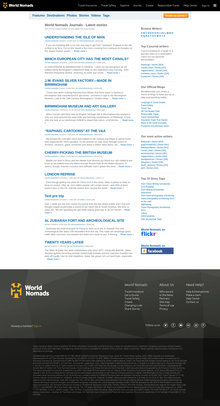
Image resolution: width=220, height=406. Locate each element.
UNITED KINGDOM (51, 41)
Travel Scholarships (150, 117)
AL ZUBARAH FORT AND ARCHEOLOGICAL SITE (84, 220)
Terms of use (167, 305)
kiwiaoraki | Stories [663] (152, 65)
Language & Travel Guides (153, 102)
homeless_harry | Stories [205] (155, 73)
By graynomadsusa (85, 41)
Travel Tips (146, 108)
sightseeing (146, 204)
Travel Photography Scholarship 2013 (155, 208)
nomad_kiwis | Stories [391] (153, 67)
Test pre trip (54, 196)
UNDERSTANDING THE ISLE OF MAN (75, 37)
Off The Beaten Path (150, 111)
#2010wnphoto (148, 216)
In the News (166, 295)
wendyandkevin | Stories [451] (154, 147)
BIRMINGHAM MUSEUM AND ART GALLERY (80, 106)
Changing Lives (133, 305)
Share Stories (132, 308)
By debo (81, 200)
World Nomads (18, 5)
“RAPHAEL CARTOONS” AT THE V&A (75, 131)
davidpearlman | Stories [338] (154, 159)
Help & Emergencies (197, 291)
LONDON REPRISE (60, 174)
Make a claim (193, 295)
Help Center (190, 5)
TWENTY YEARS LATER (64, 242)
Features (38, 15)
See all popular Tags (151, 219)
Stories (137, 5)
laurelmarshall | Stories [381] (154, 153)
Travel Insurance (87, 5)
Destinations (56, 15)
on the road (146, 201)
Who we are (166, 291)
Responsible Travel (168, 5)
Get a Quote (132, 295)
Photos (72, 15)
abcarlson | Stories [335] (152, 162)
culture (144, 213)
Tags (106, 15)
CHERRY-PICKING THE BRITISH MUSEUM (78, 152)
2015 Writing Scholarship (152, 190)
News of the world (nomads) (154, 123)
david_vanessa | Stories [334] (154, 165)
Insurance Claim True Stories (154, 120)
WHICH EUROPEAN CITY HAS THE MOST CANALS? (87, 59)
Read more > (80, 51)
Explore (124, 5)
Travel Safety (108, 5)
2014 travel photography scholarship (157, 195)
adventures (146, 192)
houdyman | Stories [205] (152, 76)
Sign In (206, 5)
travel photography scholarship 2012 (157, 198)
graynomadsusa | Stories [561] (155, 144)
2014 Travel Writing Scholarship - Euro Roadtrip (156, 185)
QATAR (47, 224)
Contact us (192, 301)
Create (149, 5)
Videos (96, 15)
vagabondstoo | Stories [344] (154, 70)
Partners (164, 298)
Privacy (164, 308)
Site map (165, 301)
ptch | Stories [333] (149, 168)
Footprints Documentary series (155, 126)
